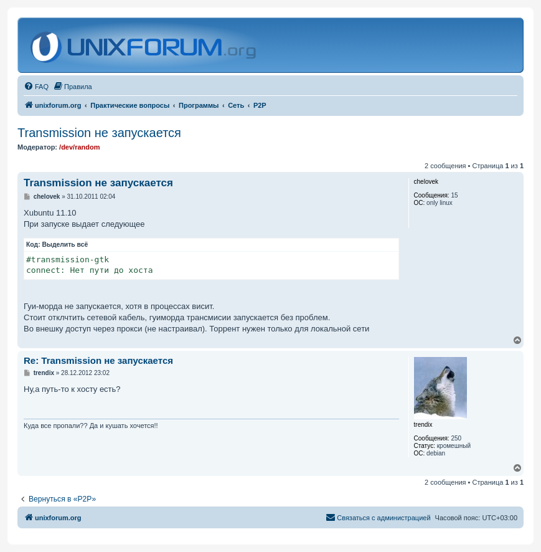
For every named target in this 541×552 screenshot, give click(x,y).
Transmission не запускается (99, 133)
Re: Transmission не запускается (98, 360)
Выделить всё (65, 244)
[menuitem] (36, 86)
